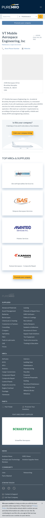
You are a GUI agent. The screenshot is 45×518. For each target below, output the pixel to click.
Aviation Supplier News (30, 459)
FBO (3, 337)
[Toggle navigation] (40, 7)
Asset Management (9, 311)
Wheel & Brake (29, 390)
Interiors (27, 359)
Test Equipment (29, 337)
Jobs (3, 472)
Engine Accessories (9, 385)
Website (26, 48)
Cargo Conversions (15, 44)
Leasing (26, 308)
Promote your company (22, 23)
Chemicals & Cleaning (9, 321)
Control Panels (7, 381)
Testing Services (29, 387)
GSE (3, 343)
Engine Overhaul (8, 388)
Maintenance (6, 44)
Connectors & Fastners (10, 324)
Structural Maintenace (31, 384)
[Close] (42, 503)
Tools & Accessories (31, 340)
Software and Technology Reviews (11, 460)
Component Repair (8, 375)
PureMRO (8, 296)
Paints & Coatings (30, 317)
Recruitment (28, 321)
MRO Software (29, 314)
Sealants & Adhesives (31, 327)
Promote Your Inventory (28, 408)
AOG (4, 362)
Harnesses (5, 394)
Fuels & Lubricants (8, 340)
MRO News (26, 456)
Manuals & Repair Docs (32, 311)
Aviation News (7, 456)
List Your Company (10, 497)
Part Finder (7, 407)
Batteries (5, 314)
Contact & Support (10, 494)
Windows (27, 394)
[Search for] (10, 16)
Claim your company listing (22, 133)
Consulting (6, 327)
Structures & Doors (30, 330)
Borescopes (6, 317)
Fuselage (5, 391)
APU (3, 365)
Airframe (5, 359)
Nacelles (27, 372)
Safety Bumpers (29, 324)
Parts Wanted (7, 476)
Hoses (4, 347)
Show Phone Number (10, 48)
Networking (28, 472)
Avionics (5, 368)
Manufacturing (29, 368)
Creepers (5, 330)
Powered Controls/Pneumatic (31, 376)
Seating (26, 381)
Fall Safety (5, 334)
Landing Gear (28, 362)
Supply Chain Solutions (31, 334)
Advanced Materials (9, 308)
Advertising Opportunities (12, 501)
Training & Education (31, 343)
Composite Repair (8, 378)
